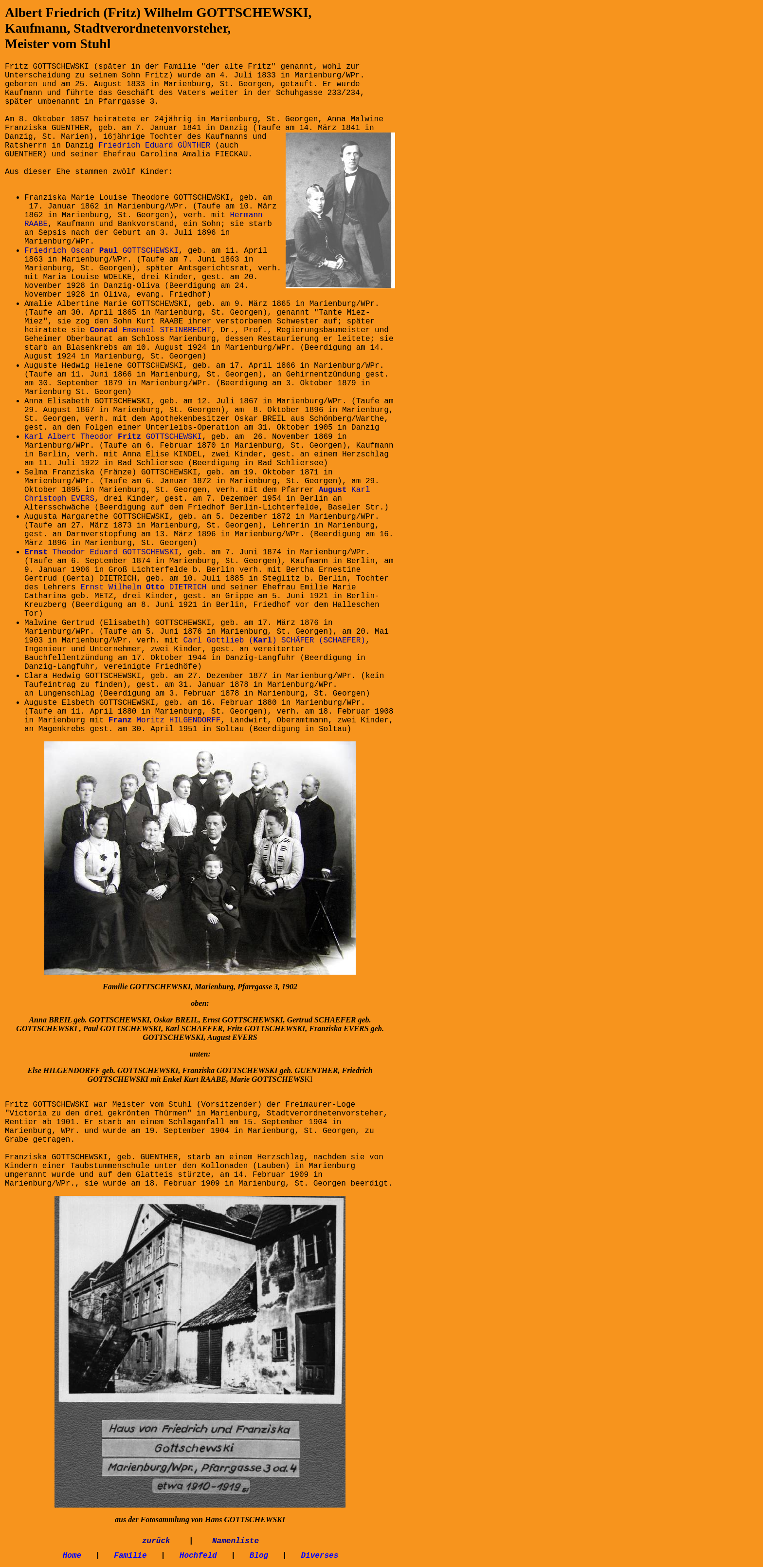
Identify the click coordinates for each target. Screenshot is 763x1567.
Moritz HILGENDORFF (164, 720)
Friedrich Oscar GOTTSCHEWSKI (101, 250)
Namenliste (235, 1541)
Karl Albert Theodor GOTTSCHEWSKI (113, 437)
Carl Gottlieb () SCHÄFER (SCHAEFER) (274, 640)
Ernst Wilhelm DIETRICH (143, 587)
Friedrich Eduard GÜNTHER (154, 145)
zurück (156, 1541)
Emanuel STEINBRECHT (150, 330)
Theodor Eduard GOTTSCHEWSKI (101, 552)
